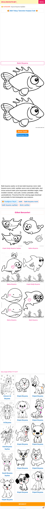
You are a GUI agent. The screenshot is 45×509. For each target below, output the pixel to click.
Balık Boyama (33, 320)
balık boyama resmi (31, 201)
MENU (42, 2)
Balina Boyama (33, 248)
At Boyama (7, 422)
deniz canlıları (25, 205)
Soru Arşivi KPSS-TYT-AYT (9, 372)
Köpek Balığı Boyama (33, 284)
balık (20, 201)
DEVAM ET (22, 504)
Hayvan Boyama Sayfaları (18, 6)
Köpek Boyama (7, 499)
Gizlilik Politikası (22, 508)
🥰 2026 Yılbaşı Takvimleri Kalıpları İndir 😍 (22, 11)
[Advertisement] (22, 36)
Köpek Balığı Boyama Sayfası (12, 248)
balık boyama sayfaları (10, 205)
